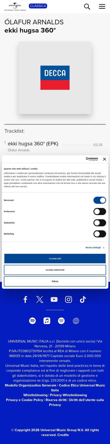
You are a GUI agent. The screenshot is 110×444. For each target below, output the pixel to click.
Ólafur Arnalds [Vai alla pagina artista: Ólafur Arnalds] (34, 22)
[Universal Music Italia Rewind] (76, 320)
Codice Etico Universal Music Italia (78, 388)
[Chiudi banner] (104, 159)
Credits (63, 434)
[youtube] (54, 299)
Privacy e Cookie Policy (24, 399)
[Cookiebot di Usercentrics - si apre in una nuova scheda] (78, 159)
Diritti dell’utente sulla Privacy (76, 402)
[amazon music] (61, 320)
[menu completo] (102, 6)
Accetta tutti (55, 259)
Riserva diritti (56, 399)
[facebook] (25, 299)
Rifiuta (55, 281)
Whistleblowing (35, 395)
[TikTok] (83, 299)
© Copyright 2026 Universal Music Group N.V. (47, 429)
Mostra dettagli (93, 247)
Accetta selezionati (55, 270)
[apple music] (47, 320)
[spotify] (32, 320)
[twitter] (40, 299)
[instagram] (68, 299)
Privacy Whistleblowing (68, 395)
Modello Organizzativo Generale (30, 385)
